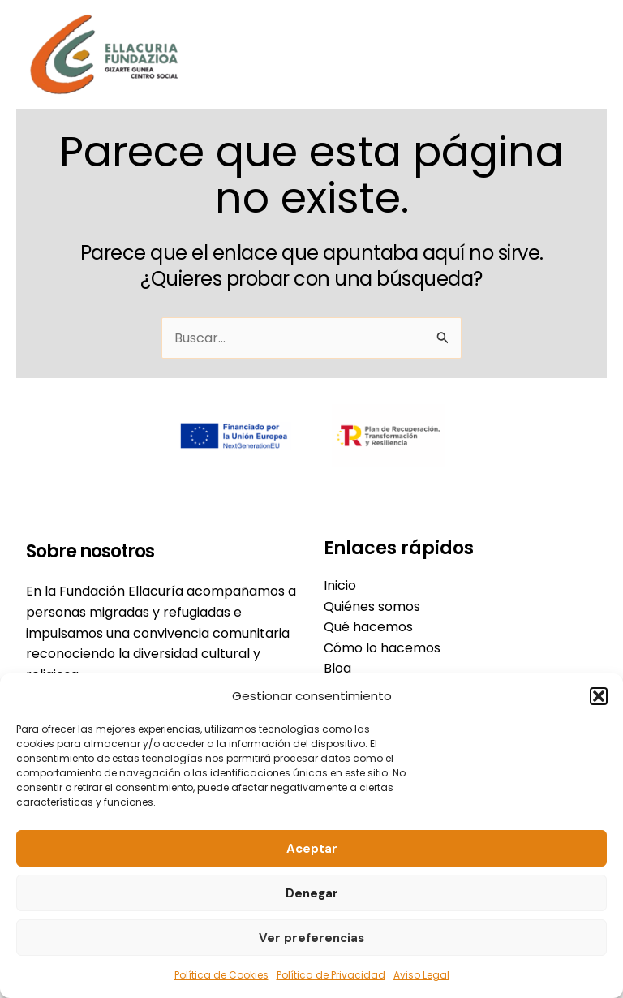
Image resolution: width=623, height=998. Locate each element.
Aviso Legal (421, 975)
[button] (599, 696)
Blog (337, 668)
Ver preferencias (311, 938)
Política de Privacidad (331, 975)
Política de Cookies (221, 975)
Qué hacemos (368, 626)
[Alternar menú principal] (579, 54)
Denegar (312, 893)
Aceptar (311, 849)
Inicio (340, 585)
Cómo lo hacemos (382, 648)
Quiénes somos (372, 606)
